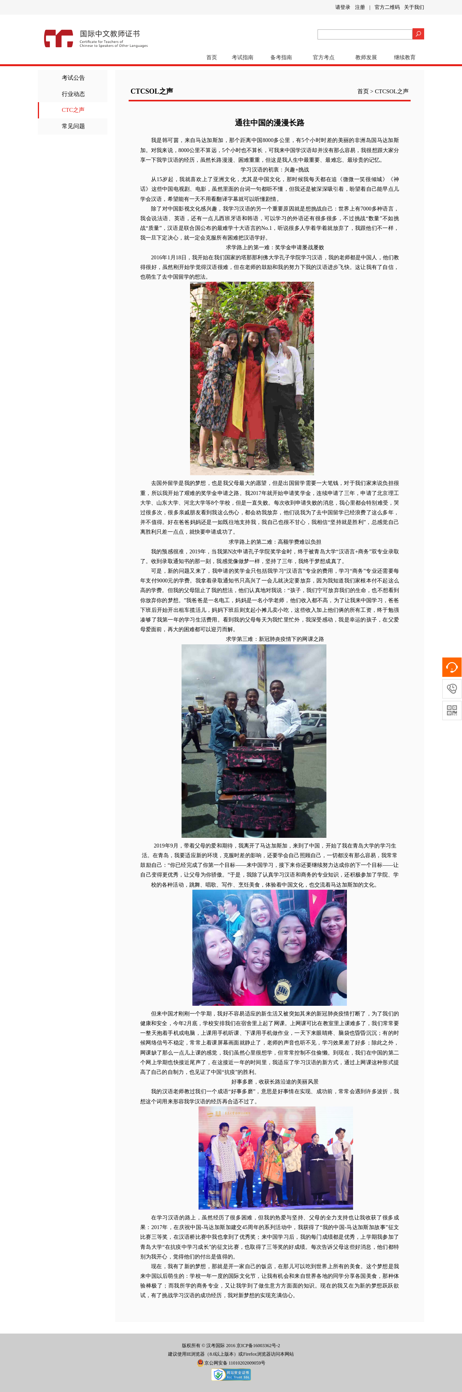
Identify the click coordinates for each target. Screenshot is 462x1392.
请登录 (342, 7)
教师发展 (366, 57)
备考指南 (281, 57)
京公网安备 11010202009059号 (231, 1363)
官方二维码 (387, 7)
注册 (360, 7)
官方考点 (324, 57)
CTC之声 (73, 110)
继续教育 (405, 57)
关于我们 (414, 7)
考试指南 (242, 57)
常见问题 (73, 126)
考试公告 (73, 78)
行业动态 (73, 94)
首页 (211, 57)
